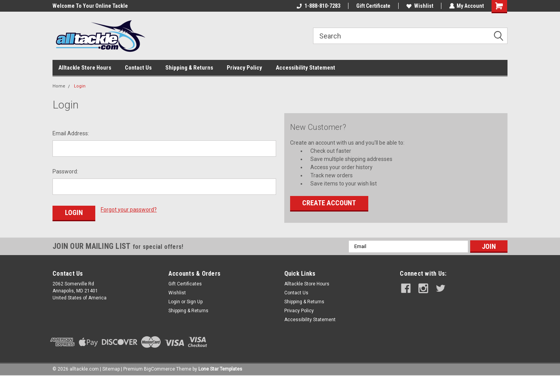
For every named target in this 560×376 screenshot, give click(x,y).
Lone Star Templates (220, 368)
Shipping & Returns (189, 67)
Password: (65, 171)
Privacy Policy (244, 67)
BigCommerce (159, 368)
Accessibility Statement (305, 67)
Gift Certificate (373, 6)
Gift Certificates (185, 283)
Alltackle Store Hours (84, 67)
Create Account (329, 203)
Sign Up (195, 301)
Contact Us (138, 67)
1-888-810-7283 (318, 6)
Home (58, 86)
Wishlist (419, 6)
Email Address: (70, 133)
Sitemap (111, 368)
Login (80, 86)
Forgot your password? (129, 209)
